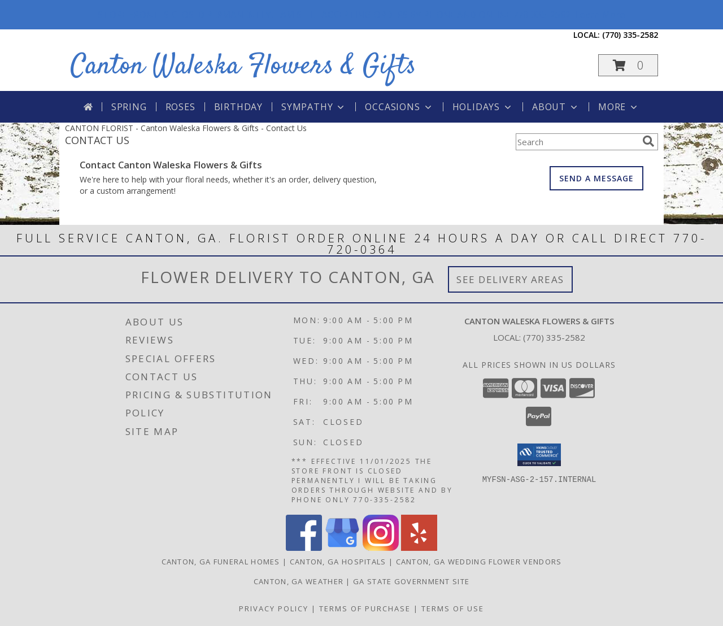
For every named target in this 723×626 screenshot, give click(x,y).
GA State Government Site (411, 581)
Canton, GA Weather (298, 581)
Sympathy (313, 107)
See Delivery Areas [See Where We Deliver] (510, 279)
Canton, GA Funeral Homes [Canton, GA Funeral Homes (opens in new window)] (221, 562)
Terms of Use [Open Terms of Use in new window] (452, 608)
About (556, 107)
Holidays (482, 107)
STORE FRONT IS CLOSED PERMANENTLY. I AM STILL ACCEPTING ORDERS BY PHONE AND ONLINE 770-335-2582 (361, 14)
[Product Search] (576, 142)
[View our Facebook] (304, 547)
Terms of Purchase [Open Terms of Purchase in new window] (365, 608)
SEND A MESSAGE (596, 178)
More (618, 107)
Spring (129, 107)
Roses (180, 107)
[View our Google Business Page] (342, 547)
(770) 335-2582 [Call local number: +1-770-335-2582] (630, 34)
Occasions (399, 107)
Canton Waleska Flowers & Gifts (243, 66)
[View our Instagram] (381, 547)
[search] (648, 141)
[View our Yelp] (419, 547)
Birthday (238, 107)
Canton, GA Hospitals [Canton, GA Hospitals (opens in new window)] (338, 562)
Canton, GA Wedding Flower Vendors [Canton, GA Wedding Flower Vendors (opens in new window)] (479, 562)
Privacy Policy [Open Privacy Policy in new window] (273, 608)
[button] (628, 65)
